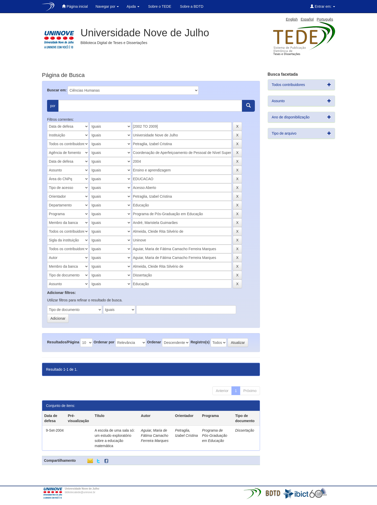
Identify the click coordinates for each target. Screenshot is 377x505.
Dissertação (244, 430)
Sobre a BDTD (191, 6)
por (52, 106)
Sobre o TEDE (159, 6)
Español (307, 19)
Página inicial (75, 6)
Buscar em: (57, 90)
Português (325, 19)
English (292, 19)
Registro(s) (200, 342)
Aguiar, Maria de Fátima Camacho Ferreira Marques (154, 435)
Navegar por (107, 6)
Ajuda (133, 6)
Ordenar (154, 342)
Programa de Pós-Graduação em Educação (214, 435)
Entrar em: (322, 6)
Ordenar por (104, 342)
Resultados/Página (63, 342)
